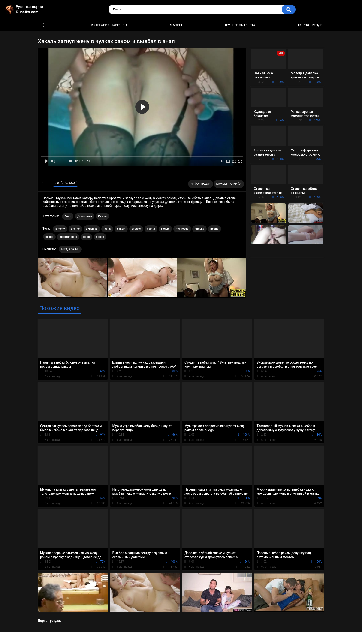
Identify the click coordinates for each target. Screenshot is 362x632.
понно (100, 236)
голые (165, 228)
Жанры (176, 25)
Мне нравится (42, 183)
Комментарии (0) (228, 183)
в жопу (60, 228)
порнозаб (182, 228)
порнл (151, 228)
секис (49, 236)
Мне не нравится (48, 183)
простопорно (68, 236)
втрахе (136, 228)
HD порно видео (43, 25)
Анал (67, 216)
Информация (201, 183)
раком (121, 228)
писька (199, 228)
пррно (214, 228)
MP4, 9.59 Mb (70, 249)
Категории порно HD (109, 25)
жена (107, 228)
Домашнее (84, 216)
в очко (75, 228)
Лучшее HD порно (240, 25)
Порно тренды (310, 25)
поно (86, 236)
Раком (102, 216)
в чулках (91, 228)
